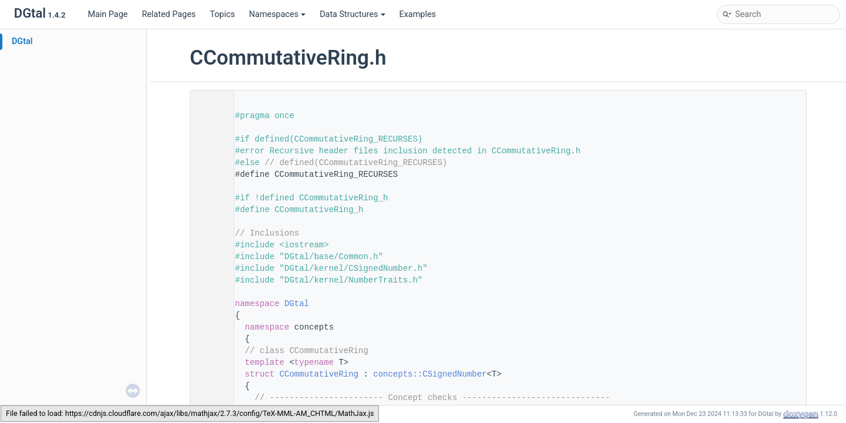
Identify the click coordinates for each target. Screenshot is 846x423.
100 (208, 374)
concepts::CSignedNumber (429, 374)
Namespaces (277, 14)
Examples (418, 14)
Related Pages (169, 14)
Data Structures (352, 14)
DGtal (22, 41)
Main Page (107, 14)
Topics (222, 14)
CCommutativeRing (319, 374)
